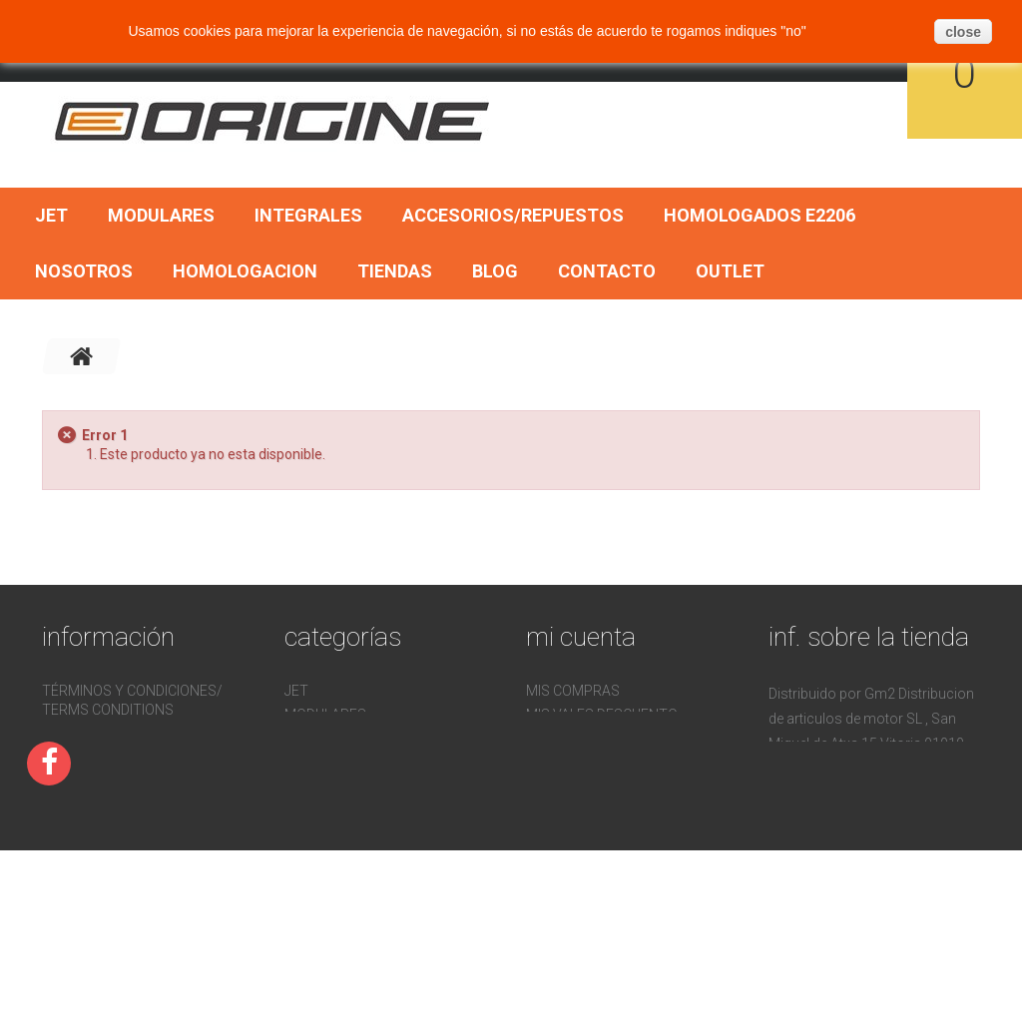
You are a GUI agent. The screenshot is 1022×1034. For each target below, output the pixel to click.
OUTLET (730, 270)
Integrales (308, 215)
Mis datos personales (607, 763)
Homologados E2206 (759, 215)
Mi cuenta (581, 637)
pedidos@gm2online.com (859, 889)
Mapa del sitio (93, 853)
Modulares (161, 215)
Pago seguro (89, 734)
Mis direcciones (583, 739)
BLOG (495, 270)
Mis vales (560, 786)
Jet (51, 215)
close (963, 32)
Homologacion (245, 270)
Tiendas (394, 270)
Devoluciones (92, 805)
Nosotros (84, 270)
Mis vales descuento (602, 715)
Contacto (607, 270)
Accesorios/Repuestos (513, 215)
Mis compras (573, 691)
